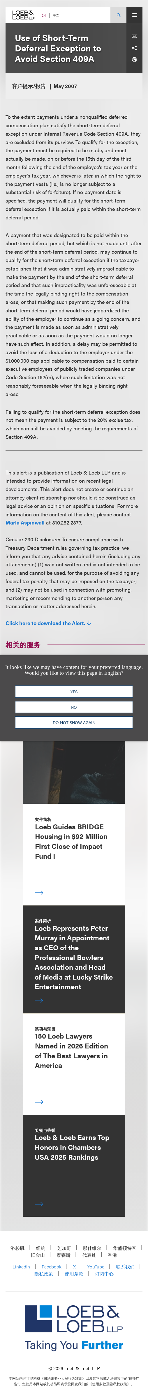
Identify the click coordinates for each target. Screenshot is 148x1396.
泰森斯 (64, 1255)
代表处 (89, 1255)
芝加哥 (64, 1248)
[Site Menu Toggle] (134, 15)
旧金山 (38, 1255)
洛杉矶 (17, 1248)
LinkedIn (21, 1266)
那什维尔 (92, 1248)
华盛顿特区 (124, 1248)
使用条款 (74, 1273)
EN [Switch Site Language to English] (44, 15)
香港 (112, 1255)
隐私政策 (43, 1273)
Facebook (51, 1266)
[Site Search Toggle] (118, 15)
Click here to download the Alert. (45, 623)
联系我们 (125, 1266)
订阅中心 (104, 1273)
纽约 (40, 1248)
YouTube (95, 1266)
